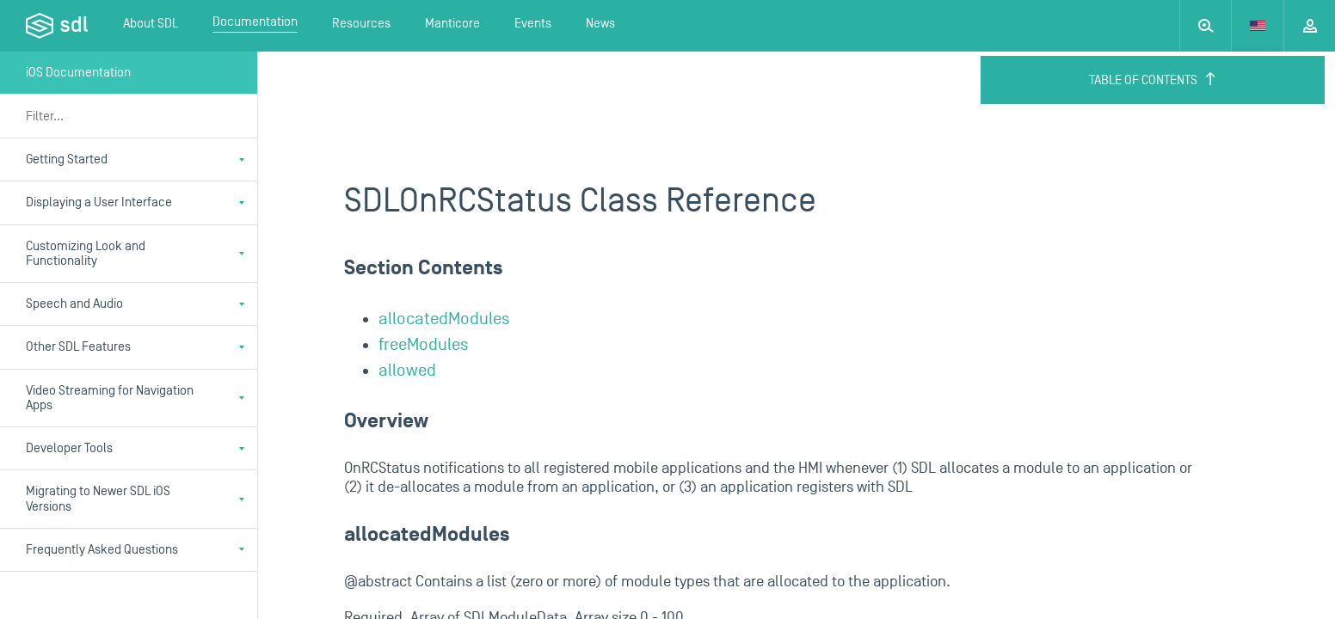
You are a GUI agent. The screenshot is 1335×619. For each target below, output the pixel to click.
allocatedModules (443, 319)
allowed (407, 370)
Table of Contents (1153, 80)
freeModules (423, 344)
